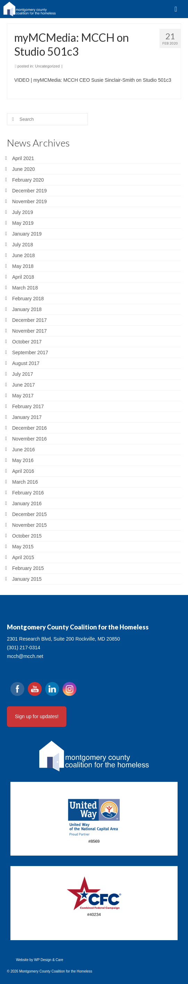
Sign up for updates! (36, 716)
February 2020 (28, 180)
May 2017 (22, 395)
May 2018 (22, 266)
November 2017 (29, 331)
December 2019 (29, 190)
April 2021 (23, 158)
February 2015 (28, 568)
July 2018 (22, 244)
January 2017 (27, 417)
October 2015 (27, 536)
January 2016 (27, 503)
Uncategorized (47, 66)
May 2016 (22, 460)
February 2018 (28, 298)
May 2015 (22, 546)
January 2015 (27, 579)
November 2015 (29, 525)
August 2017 (26, 363)
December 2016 (29, 428)
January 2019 (27, 234)
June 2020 (23, 169)
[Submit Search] (12, 119)
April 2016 (23, 471)
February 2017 (28, 406)
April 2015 (23, 557)
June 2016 (23, 449)
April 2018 (23, 277)
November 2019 (29, 201)
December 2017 (29, 320)
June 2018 (23, 255)
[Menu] (176, 9)
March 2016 (25, 482)
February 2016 (28, 492)
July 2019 (22, 212)
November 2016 (29, 439)
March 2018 (25, 288)
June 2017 (23, 385)
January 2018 (27, 309)
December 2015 (29, 514)
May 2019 (22, 223)
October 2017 (27, 341)
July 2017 (22, 374)
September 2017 (30, 352)
